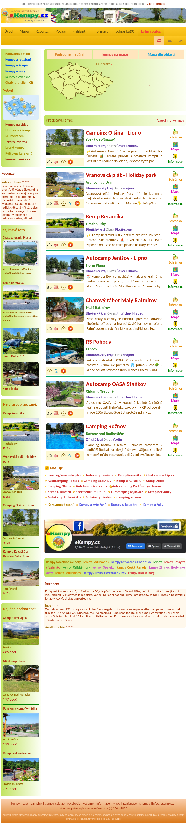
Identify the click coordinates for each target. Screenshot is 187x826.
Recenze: (8, 173)
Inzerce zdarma (16, 142)
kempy (158, 562)
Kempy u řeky (15, 71)
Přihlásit (79, 31)
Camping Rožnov (106, 426)
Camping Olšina (59, 486)
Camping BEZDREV (98, 480)
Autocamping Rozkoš (63, 480)
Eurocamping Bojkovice (127, 492)
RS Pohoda (98, 341)
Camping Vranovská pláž (64, 475)
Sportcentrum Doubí (91, 492)
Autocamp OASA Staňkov (116, 384)
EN (181, 41)
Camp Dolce (155, 480)
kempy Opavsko (103, 567)
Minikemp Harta (14, 661)
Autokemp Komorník (91, 486)
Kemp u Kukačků (128, 480)
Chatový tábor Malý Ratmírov (121, 300)
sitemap (144, 803)
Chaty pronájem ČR (19, 83)
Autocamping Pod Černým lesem (136, 486)
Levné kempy (14, 147)
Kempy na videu (16, 124)
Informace (100, 31)
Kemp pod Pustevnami (18, 753)
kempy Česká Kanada (132, 567)
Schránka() (125, 31)
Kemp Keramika (13, 283)
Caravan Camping (151, 66)
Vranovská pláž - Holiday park (19, 459)
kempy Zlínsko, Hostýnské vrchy (104, 573)
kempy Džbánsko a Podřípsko (131, 562)
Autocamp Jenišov (99, 475)
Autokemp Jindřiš (99, 497)
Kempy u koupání (17, 65)
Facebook (73, 803)
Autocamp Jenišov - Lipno (116, 257)
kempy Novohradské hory (63, 562)
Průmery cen (14, 136)
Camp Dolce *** (13, 356)
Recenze (42, 31)
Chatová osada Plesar (17, 238)
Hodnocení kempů (18, 130)
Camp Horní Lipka (15, 618)
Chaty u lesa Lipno (160, 475)
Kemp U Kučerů (59, 492)
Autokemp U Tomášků (64, 497)
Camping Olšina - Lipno (18, 505)
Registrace (130, 803)
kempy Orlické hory (76, 567)
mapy (164, 814)
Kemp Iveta (10, 389)
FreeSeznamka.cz (17, 159)
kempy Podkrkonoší (96, 562)
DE (170, 41)
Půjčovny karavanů (18, 153)
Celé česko (103, 64)
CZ (159, 40)
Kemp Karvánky (159, 492)
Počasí (61, 31)
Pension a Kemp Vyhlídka (20, 709)
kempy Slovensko (17, 77)
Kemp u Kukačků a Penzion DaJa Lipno (16, 554)
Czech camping (32, 803)
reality (74, 814)
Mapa (24, 31)
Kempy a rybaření (18, 60)
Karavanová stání (17, 54)
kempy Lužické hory (141, 573)
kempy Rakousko (112, 818)
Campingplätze (55, 803)
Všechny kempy (170, 120)
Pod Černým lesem (152, 89)
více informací (156, 4)
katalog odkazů (145, 814)
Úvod (8, 31)
